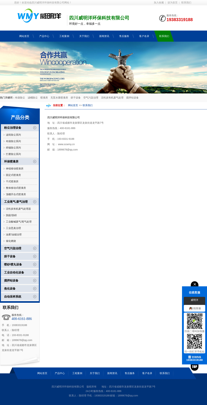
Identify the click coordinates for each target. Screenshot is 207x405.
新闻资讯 (112, 373)
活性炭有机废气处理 (112, 97)
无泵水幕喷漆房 (59, 97)
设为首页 (173, 2)
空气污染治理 (90, 97)
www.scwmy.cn (66, 144)
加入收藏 (159, 2)
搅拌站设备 (132, 97)
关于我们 (95, 373)
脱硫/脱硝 (11, 215)
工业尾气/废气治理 (16, 201)
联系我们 (186, 2)
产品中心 (60, 373)
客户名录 (147, 373)
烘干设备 (76, 97)
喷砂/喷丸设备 (13, 264)
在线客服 (196, 308)
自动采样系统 (12, 296)
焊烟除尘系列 (13, 147)
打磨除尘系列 (13, 154)
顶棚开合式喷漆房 (16, 194)
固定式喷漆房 (13, 175)
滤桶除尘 (33, 97)
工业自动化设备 (14, 272)
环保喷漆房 (11, 161)
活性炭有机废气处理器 (18, 208)
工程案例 (77, 373)
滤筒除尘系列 (13, 134)
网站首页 (73, 105)
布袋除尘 (20, 97)
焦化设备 (10, 288)
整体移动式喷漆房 (16, 187)
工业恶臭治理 (13, 228)
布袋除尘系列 (13, 141)
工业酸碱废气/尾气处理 (19, 221)
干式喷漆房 (12, 181)
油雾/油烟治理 (14, 234)
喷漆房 (44, 97)
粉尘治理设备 (12, 127)
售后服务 (130, 373)
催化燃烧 (11, 240)
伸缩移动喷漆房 (14, 168)
